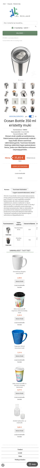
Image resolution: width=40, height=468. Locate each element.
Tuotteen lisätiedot (20, 189)
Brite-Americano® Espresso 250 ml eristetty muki (19, 310)
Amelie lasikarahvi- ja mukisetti (19, 422)
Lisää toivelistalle (20, 173)
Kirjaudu (10, 4)
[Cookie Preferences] (3, 465)
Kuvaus (6, 189)
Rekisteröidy (16, 4)
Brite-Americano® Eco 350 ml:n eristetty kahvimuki (19, 385)
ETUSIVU (5, 38)
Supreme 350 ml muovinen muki (20, 347)
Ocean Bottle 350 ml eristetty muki (12, 40)
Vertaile (20, 178)
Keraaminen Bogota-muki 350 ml (19, 272)
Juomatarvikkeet (13, 38)
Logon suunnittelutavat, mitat (24, 192)
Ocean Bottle (25, 132)
